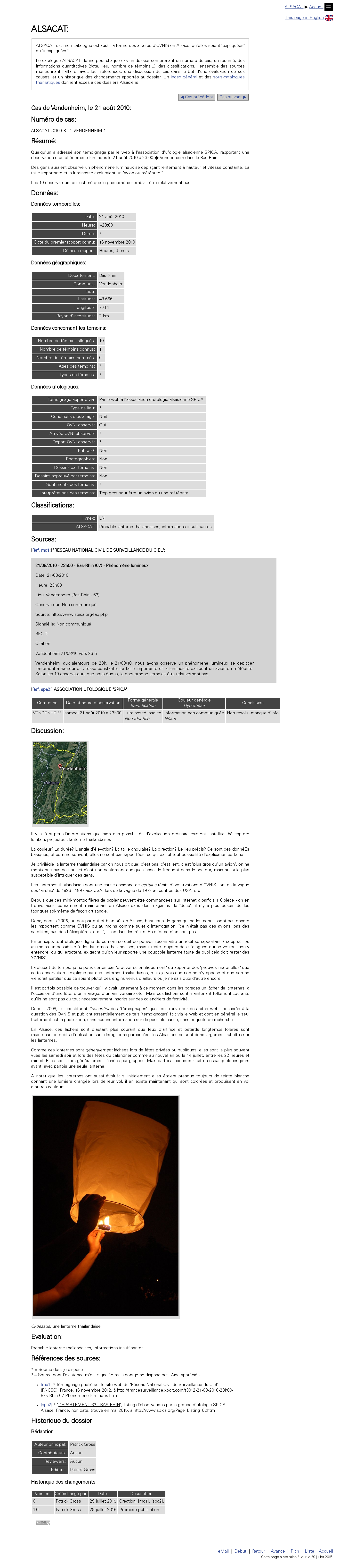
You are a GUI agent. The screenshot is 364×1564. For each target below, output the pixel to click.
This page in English (309, 18)
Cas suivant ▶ (232, 97)
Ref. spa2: (41, 690)
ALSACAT (294, 7)
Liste (309, 1551)
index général (184, 77)
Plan (295, 1551)
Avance (278, 1551)
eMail (223, 1551)
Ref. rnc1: (41, 551)
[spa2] (46, 1405)
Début (240, 1551)
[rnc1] (46, 1385)
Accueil (316, 7)
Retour (258, 1551)
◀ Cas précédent (196, 97)
